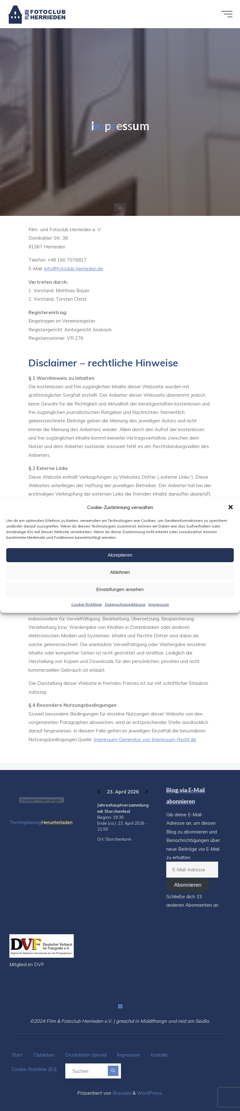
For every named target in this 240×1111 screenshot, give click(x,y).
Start (17, 1054)
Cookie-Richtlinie (86, 604)
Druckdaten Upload (87, 1054)
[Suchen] (115, 1067)
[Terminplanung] (41, 799)
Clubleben (44, 1054)
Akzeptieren (120, 555)
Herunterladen (56, 822)
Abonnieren (187, 885)
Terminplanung (25, 822)
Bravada (121, 1089)
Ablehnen (120, 572)
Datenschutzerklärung (125, 604)
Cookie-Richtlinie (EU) (35, 1066)
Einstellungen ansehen (120, 589)
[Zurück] (99, 791)
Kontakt (161, 1054)
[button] (231, 507)
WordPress (149, 1089)
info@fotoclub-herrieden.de (74, 269)
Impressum (158, 604)
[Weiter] (146, 791)
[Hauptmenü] (225, 14)
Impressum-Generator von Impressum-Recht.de (146, 739)
